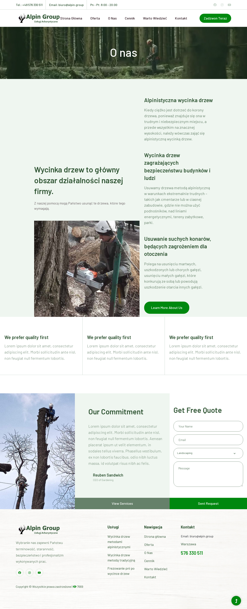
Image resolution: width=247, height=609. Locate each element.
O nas (112, 18)
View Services (122, 503)
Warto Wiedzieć (155, 569)
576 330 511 (192, 553)
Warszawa (188, 544)
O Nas (148, 552)
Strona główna (71, 18)
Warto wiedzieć (155, 18)
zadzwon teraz (215, 18)
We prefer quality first (26, 337)
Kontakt (181, 18)
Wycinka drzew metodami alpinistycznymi (118, 541)
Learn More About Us (166, 307)
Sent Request (208, 503)
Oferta (95, 18)
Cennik (130, 18)
